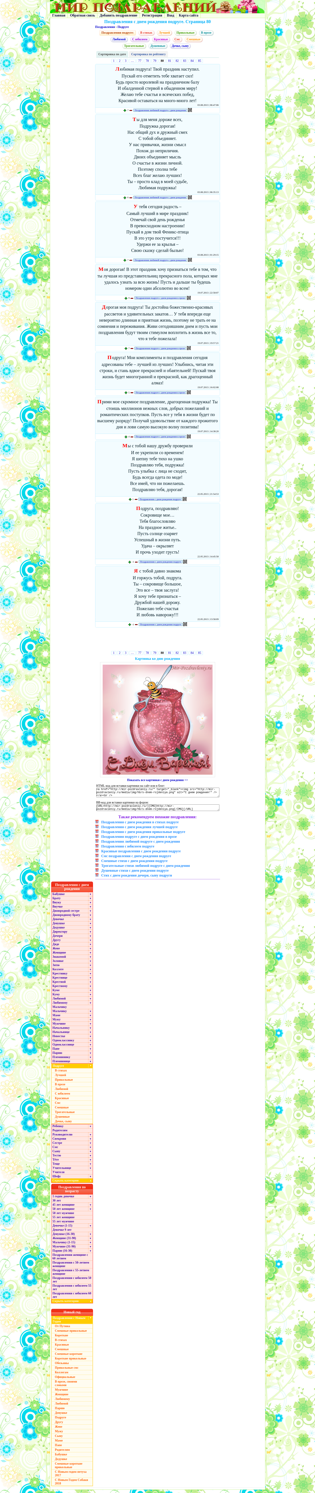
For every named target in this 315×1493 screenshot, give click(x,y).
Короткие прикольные (70, 1361)
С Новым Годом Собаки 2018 (71, 1485)
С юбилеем (139, 39)
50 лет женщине (64, 1212)
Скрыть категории (73, 1184)
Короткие (61, 1338)
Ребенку (58, 1129)
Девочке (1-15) (62, 1229)
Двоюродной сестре (66, 914)
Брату (57, 901)
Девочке (58, 922)
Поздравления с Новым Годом (69, 1323)
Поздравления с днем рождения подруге (160, 499)
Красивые (161, 39)
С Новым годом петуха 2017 (71, 1476)
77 (139, 60)
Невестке (59, 1039)
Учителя (59, 1175)
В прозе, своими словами (66, 1386)
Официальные (65, 1380)
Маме (56, 1018)
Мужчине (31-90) (64, 1249)
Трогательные (134, 46)
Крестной (59, 985)
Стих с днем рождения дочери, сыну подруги (136, 878)
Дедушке (59, 930)
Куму (56, 997)
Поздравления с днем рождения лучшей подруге (139, 830)
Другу (57, 943)
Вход (170, 15)
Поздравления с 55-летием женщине (71, 1275)
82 (177, 60)
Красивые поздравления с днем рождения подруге (141, 854)
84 (192, 60)
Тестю (57, 1158)
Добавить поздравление (118, 15)
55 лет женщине (64, 1220)
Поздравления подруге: (117, 32)
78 (147, 60)
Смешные (193, 39)
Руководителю (63, 1137)
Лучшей (164, 32)
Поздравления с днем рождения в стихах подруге (140, 825)
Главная (59, 15)
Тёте (56, 1163)
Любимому (60, 1006)
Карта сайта (188, 15)
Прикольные (186, 32)
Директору (60, 935)
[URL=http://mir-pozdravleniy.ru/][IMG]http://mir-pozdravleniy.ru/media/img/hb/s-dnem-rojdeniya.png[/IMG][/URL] (157, 810)
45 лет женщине (64, 1208)
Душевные (157, 46)
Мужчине (59, 1027)
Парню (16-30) (62, 1254)
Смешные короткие (68, 1357)
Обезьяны (62, 1366)
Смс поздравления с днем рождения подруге (136, 859)
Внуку (57, 905)
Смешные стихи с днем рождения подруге (134, 864)
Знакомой (59, 960)
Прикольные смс (66, 1371)
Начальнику (61, 1031)
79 (154, 60)
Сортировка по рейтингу (148, 54)
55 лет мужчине (63, 1224)
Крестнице (60, 981)
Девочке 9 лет (62, 1233)
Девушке (59, 926)
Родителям (60, 1133)
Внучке (58, 910)
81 (169, 60)
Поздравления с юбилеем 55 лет (72, 1290)
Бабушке (59, 897)
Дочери (58, 939)
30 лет (57, 1203)
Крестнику (60, 976)
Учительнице (62, 1171)
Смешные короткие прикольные (68, 1468)
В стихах (146, 32)
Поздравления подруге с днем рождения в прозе (160, 298)
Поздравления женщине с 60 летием (70, 1259)
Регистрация (152, 15)
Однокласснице (63, 1047)
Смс (177, 39)
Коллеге (58, 972)
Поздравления (105, 27)
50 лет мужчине (63, 1216)
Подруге (123, 27)
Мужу (57, 1022)
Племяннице (61, 1064)
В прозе (206, 32)
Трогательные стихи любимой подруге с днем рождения (145, 869)
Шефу (57, 1179)
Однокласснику (63, 1043)
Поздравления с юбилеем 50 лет (72, 1283)
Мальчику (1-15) (64, 1245)
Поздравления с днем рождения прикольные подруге (143, 835)
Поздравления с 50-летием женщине (71, 1267)
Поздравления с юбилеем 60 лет (72, 1298)
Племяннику (61, 1060)
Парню (57, 1056)
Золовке (58, 964)
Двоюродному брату (66, 918)
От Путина (62, 1329)
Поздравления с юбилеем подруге (128, 849)
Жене (56, 951)
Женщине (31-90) (64, 1241)
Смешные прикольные (71, 1334)
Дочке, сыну (180, 46)
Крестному (60, 989)
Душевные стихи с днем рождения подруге (135, 874)
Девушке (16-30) (64, 1237)
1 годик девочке (63, 1199)
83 (184, 60)
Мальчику (60, 1010)
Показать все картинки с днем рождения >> (157, 780)
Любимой (119, 39)
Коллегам (61, 1375)
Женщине (59, 955)
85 (199, 60)
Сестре (57, 1146)
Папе (56, 1052)
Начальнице (61, 1035)
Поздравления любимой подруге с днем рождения (160, 110)
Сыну (56, 1154)
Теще (56, 1167)
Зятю (56, 968)
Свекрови (59, 1142)
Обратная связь (82, 15)
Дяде (56, 947)
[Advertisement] (157, 640)
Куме (56, 993)
